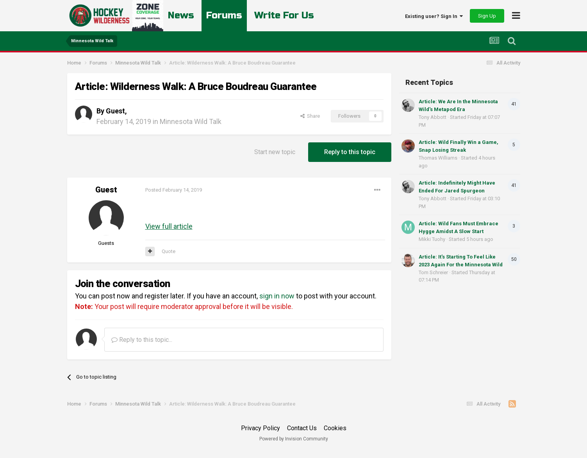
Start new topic (274, 152)
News (181, 15)
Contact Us (302, 428)
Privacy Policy (260, 428)
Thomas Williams (438, 158)
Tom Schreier (433, 272)
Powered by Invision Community (293, 439)
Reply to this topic (349, 152)
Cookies (335, 428)
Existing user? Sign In (434, 16)
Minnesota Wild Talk (190, 121)
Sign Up (487, 16)
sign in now (276, 296)
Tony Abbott (432, 117)
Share (310, 116)
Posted (173, 190)
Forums (224, 15)
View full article (169, 226)
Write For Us (284, 15)
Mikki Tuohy (432, 239)
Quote (168, 251)
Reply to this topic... (141, 339)
